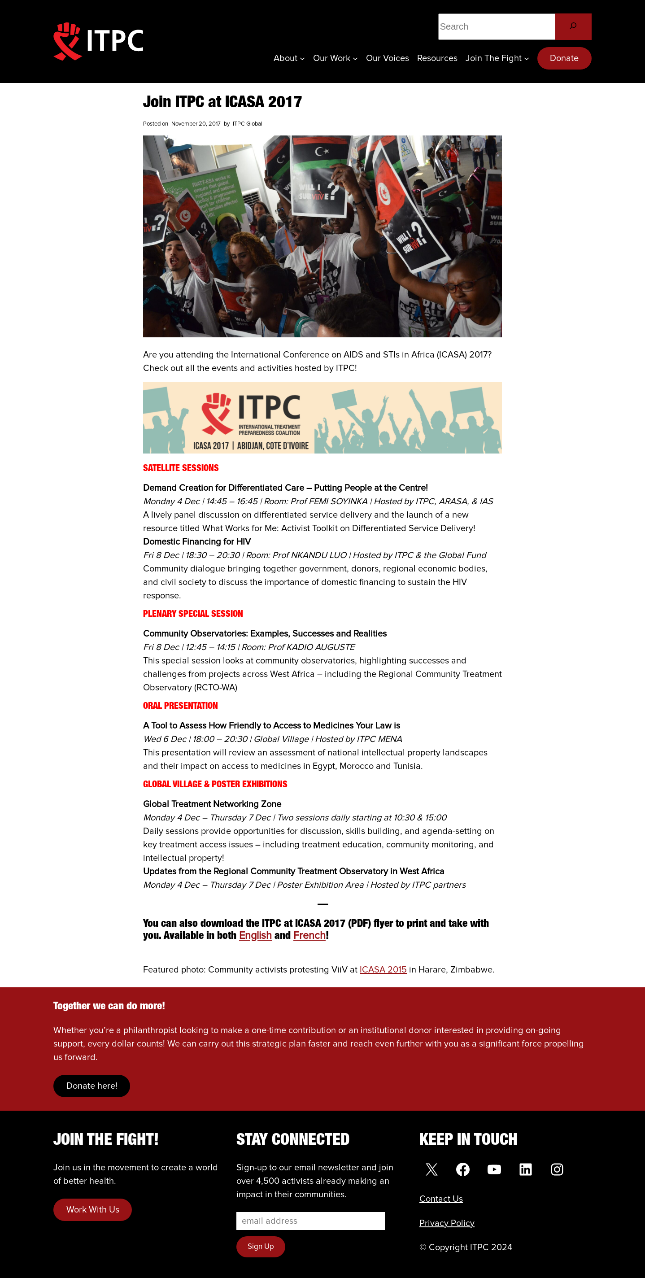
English (255, 936)
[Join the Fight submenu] (526, 58)
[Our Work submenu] (355, 58)
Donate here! (92, 1086)
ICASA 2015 (383, 969)
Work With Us (92, 1209)
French (309, 936)
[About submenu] (302, 58)
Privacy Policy (447, 1223)
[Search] (573, 26)
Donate (564, 58)
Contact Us (441, 1199)
